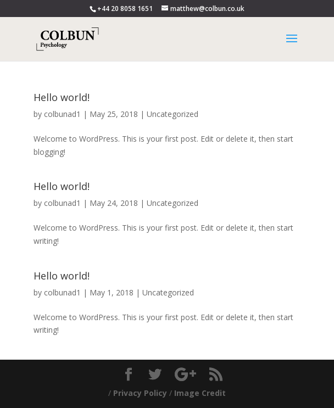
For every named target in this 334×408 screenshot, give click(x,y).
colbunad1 (62, 114)
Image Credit (200, 393)
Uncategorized (172, 114)
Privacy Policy (140, 393)
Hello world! (62, 97)
